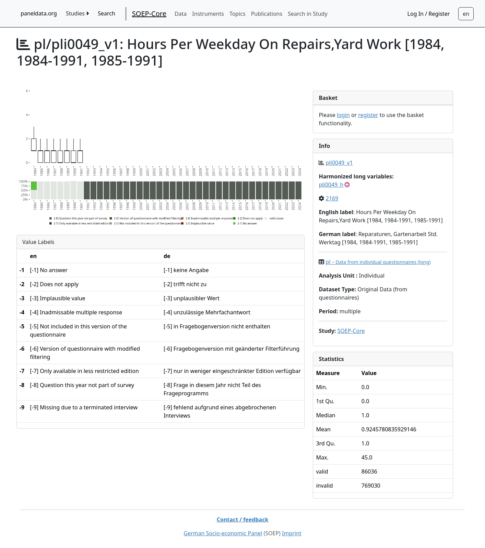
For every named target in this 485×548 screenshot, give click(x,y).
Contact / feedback (243, 519)
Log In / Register (428, 14)
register (368, 115)
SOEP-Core (149, 13)
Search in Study (307, 14)
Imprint (291, 533)
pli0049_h (331, 184)
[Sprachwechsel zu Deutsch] (466, 13)
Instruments (208, 14)
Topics (237, 14)
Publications (266, 14)
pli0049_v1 (339, 162)
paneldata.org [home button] (39, 13)
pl (378, 262)
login (343, 115)
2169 (332, 198)
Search (106, 13)
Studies (77, 13)
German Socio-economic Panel (223, 533)
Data (181, 14)
